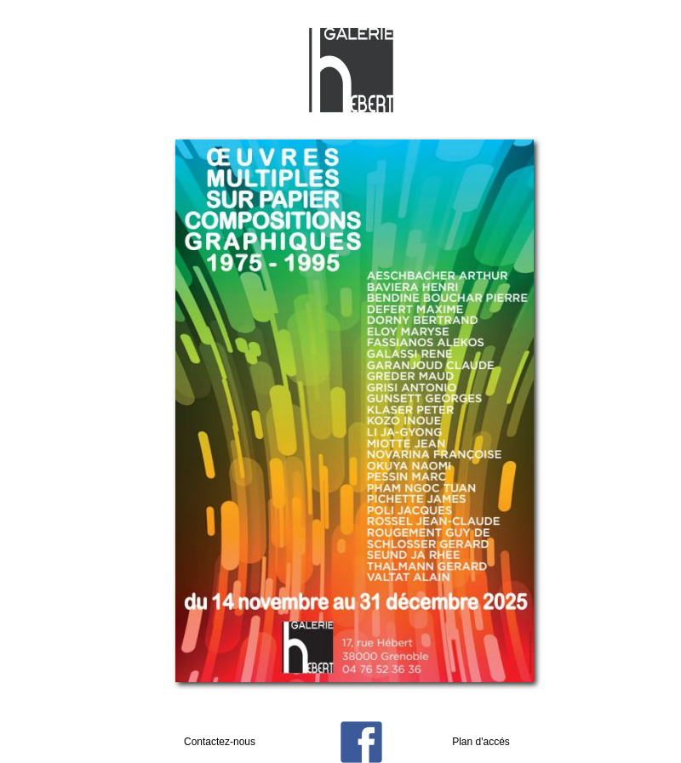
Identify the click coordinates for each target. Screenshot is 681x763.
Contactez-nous (219, 742)
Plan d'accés (481, 742)
